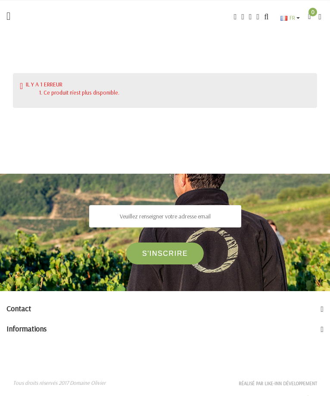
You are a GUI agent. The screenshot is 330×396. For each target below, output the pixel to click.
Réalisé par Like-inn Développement (278, 384)
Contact (18, 308)
